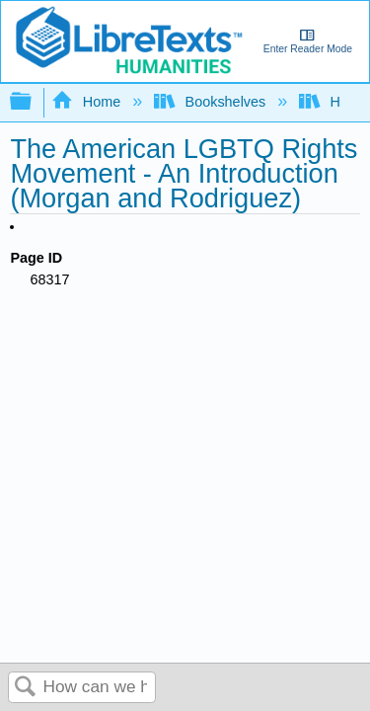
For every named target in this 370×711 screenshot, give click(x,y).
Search (25, 687)
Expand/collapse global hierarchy (34, 102)
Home (87, 102)
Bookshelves (211, 102)
